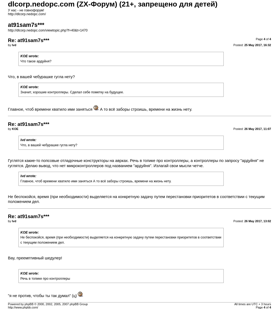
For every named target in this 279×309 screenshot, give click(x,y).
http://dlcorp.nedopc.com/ (27, 14)
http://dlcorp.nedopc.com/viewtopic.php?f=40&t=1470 (48, 30)
